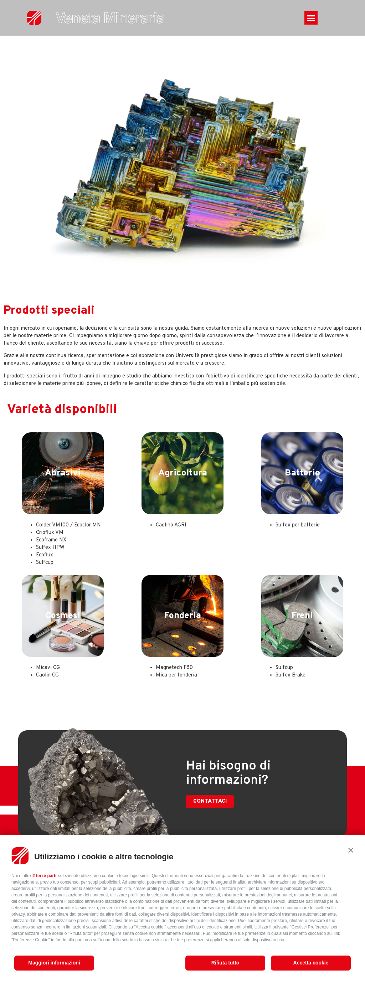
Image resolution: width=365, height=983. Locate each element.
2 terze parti (44, 875)
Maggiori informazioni (54, 963)
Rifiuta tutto (225, 963)
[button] (351, 850)
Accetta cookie (311, 963)
